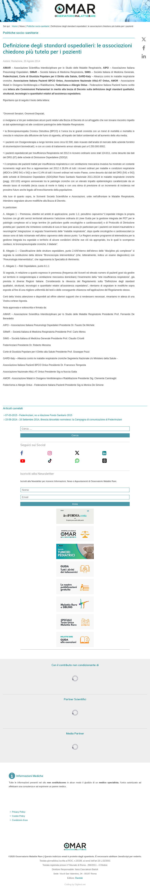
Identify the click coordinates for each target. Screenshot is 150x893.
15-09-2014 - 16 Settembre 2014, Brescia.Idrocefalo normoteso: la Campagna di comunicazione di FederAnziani (63, 419)
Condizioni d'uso (20, 820)
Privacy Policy (18, 812)
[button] (143, 39)
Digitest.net (80, 884)
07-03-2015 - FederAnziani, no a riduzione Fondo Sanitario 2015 (38, 415)
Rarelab (79, 878)
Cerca (75, 435)
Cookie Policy (18, 816)
